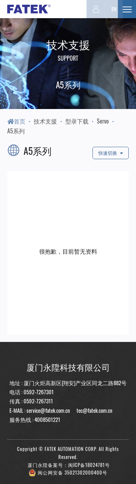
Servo (103, 121)
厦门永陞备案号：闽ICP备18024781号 (69, 464)
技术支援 (45, 121)
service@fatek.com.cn (48, 410)
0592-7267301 (39, 392)
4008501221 (47, 419)
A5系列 (16, 130)
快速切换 (110, 152)
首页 (16, 121)
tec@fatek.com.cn (93, 410)
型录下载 (76, 121)
